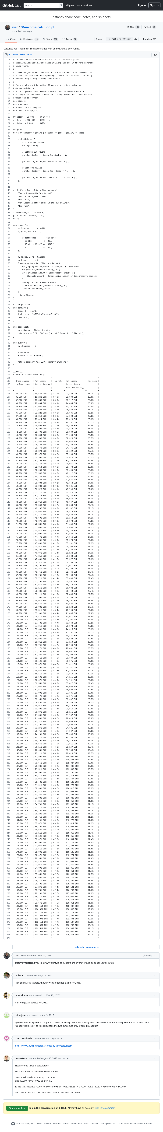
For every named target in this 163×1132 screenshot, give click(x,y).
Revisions (29, 39)
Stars (50, 39)
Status (66, 1123)
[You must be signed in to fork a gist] (150, 27)
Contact (94, 1123)
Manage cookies (107, 1123)
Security (56, 1123)
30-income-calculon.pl (37, 27)
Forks (69, 39)
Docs (86, 1123)
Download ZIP (149, 39)
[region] (81, 499)
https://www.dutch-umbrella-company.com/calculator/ (43, 1045)
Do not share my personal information (135, 1123)
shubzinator (22, 995)
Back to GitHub (85, 5)
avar (14, 27)
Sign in (142, 5)
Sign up (154, 5)
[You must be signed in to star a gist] (134, 27)
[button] (135, 39)
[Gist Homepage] (12, 5)
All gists (70, 5)
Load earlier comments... (85, 947)
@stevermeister (23, 962)
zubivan (20, 975)
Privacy (47, 1123)
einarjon (20, 1015)
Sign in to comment (105, 1107)
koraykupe (21, 1058)
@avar (35, 1022)
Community (76, 1123)
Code (11, 39)
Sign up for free (17, 1108)
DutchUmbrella (24, 1038)
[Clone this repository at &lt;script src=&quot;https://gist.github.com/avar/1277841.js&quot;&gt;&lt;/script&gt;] (119, 39)
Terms (39, 1123)
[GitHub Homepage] (13, 1124)
